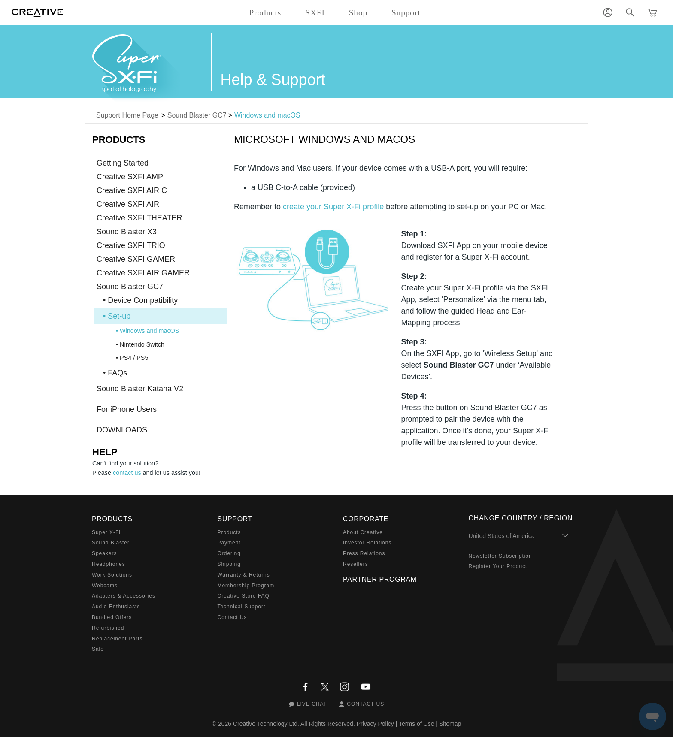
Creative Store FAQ (244, 596)
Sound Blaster (111, 543)
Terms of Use (416, 723)
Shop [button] (358, 12)
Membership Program (246, 586)
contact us (127, 472)
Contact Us (232, 617)
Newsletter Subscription (500, 556)
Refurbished (108, 628)
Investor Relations (367, 543)
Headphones (108, 564)
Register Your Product (498, 566)
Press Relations (364, 553)
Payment (229, 543)
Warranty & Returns (244, 575)
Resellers (355, 564)
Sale (98, 649)
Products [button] (265, 12)
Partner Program (380, 579)
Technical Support (242, 607)
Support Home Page (127, 115)
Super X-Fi (106, 532)
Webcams (105, 586)
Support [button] (406, 12)
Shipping (229, 564)
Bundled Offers (112, 617)
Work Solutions (112, 575)
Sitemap (450, 723)
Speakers (104, 553)
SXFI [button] (314, 12)
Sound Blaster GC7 (197, 115)
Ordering (229, 553)
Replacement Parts (117, 639)
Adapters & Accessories (123, 596)
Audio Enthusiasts (116, 607)
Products (229, 532)
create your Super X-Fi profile (333, 206)
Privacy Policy (375, 723)
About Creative (363, 532)
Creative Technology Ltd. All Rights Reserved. (294, 723)
